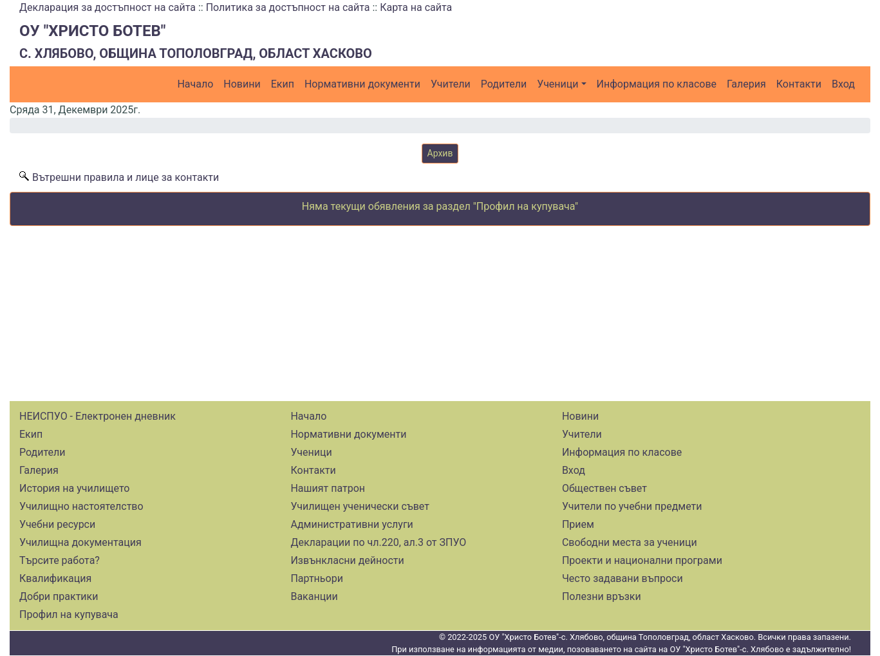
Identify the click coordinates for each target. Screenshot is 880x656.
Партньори (316, 578)
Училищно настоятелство (81, 506)
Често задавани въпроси (622, 578)
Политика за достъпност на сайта (288, 7)
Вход (843, 84)
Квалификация (55, 578)
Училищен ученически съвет (359, 506)
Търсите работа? (59, 560)
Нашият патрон (327, 488)
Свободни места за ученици (629, 542)
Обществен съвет (604, 488)
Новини (241, 84)
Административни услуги (351, 524)
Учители (451, 84)
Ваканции (313, 596)
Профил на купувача (68, 614)
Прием (578, 524)
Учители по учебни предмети (632, 506)
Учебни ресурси (57, 524)
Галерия (746, 84)
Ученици (557, 84)
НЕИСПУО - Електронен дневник (97, 416)
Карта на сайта (416, 7)
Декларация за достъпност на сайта (107, 7)
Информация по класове (656, 84)
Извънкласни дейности (347, 560)
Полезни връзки (601, 596)
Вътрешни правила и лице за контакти (125, 177)
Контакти (798, 84)
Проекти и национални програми (642, 560)
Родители (504, 84)
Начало (195, 84)
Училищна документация (80, 542)
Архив (440, 153)
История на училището (74, 488)
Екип (282, 84)
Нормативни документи (362, 84)
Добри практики (58, 596)
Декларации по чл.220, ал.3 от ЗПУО (378, 542)
